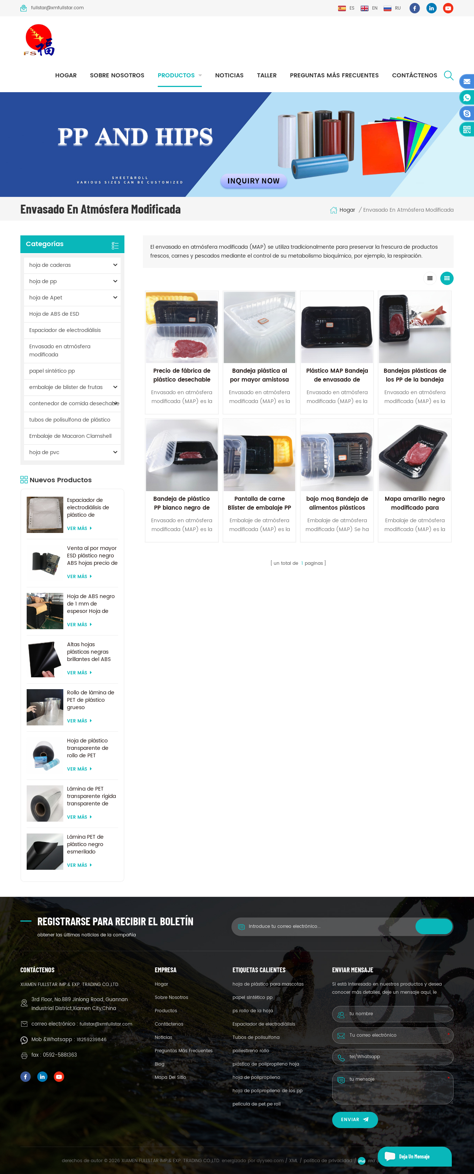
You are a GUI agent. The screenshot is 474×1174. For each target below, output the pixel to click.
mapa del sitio (170, 1077)
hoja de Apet (45, 298)
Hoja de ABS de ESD (54, 314)
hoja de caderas (50, 265)
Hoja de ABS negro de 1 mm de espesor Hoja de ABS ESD (91, 604)
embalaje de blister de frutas (66, 387)
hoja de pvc (44, 452)
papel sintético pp (52, 371)
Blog (159, 1064)
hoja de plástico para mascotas (268, 984)
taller (267, 75)
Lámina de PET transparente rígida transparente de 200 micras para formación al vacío (91, 796)
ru (392, 8)
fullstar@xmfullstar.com (52, 8)
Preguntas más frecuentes (334, 75)
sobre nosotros (117, 75)
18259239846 (92, 1039)
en (368, 8)
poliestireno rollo (251, 1050)
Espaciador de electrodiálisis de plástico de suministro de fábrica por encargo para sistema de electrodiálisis (92, 508)
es (346, 8)
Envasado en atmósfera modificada (59, 350)
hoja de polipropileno (256, 1077)
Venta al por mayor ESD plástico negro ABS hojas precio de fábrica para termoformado (92, 556)
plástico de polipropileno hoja (266, 1064)
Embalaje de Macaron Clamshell (70, 436)
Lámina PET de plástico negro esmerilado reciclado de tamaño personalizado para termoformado (91, 844)
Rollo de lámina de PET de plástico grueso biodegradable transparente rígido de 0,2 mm (91, 700)
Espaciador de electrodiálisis (65, 330)
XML (293, 1160)
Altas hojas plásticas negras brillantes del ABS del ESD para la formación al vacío (90, 652)
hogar (66, 75)
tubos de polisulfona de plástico (69, 420)
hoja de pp (43, 281)
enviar (355, 1119)
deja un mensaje (404, 1156)
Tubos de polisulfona (256, 1037)
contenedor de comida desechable (74, 403)
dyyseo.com (271, 1160)
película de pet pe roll (257, 1104)
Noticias (229, 75)
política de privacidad (328, 1160)
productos (176, 75)
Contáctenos (414, 75)
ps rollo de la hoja (253, 1010)
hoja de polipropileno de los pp (268, 1090)
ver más (79, 528)
